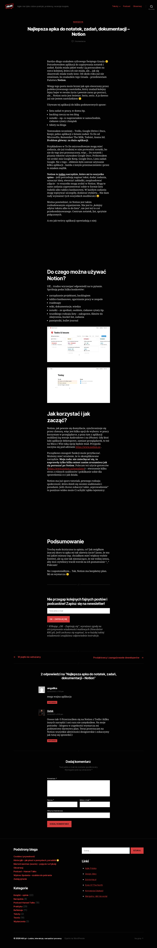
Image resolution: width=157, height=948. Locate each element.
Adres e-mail (85, 804)
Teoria (17, 921)
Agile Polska (91, 871)
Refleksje (19, 913)
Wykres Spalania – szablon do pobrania (35, 878)
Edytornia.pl (91, 883)
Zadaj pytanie (21, 882)
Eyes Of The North (95, 888)
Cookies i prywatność (25, 860)
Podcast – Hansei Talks (26, 875)
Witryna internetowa (55, 814)
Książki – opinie (22, 898)
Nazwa (50, 804)
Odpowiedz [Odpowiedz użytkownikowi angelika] (52, 706)
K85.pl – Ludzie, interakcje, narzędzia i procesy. (43, 942)
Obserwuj (137, 8)
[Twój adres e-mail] (78, 614)
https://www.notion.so (88, 450)
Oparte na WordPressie (78, 942)
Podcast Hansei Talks (25, 906)
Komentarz (52, 782)
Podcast (126, 8)
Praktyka (18, 909)
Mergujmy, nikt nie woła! (98, 899)
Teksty (115, 8)
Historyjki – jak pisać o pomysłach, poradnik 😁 (39, 863)
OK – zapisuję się (58, 623)
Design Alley (91, 877)
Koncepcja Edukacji (95, 894)
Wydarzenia (20, 924)
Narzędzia (78, 26)
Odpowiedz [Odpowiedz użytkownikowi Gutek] (52, 744)
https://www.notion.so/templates (66, 472)
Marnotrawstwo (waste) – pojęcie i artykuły (37, 867)
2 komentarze (80, 45)
